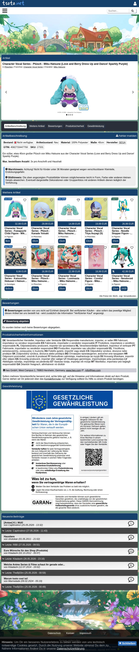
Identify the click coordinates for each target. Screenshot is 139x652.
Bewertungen (55, 126)
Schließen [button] (127, 643)
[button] (4, 10)
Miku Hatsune (59, 67)
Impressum (85, 633)
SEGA (122, 142)
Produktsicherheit (75, 126)
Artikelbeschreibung (15, 126)
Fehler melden (126, 136)
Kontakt (70, 633)
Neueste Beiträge (13, 516)
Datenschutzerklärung (70, 648)
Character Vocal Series (33, 67)
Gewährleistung (96, 126)
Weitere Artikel (37, 126)
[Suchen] (132, 11)
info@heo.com (92, 370)
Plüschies (9, 67)
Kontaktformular (52, 379)
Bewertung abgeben (16, 321)
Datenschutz (54, 633)
